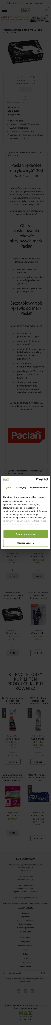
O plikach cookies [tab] (39, 487)
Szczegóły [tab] (21, 487)
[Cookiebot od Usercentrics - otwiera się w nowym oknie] (36, 480)
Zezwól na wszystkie (25, 534)
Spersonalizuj (25, 543)
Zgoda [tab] (7, 487)
